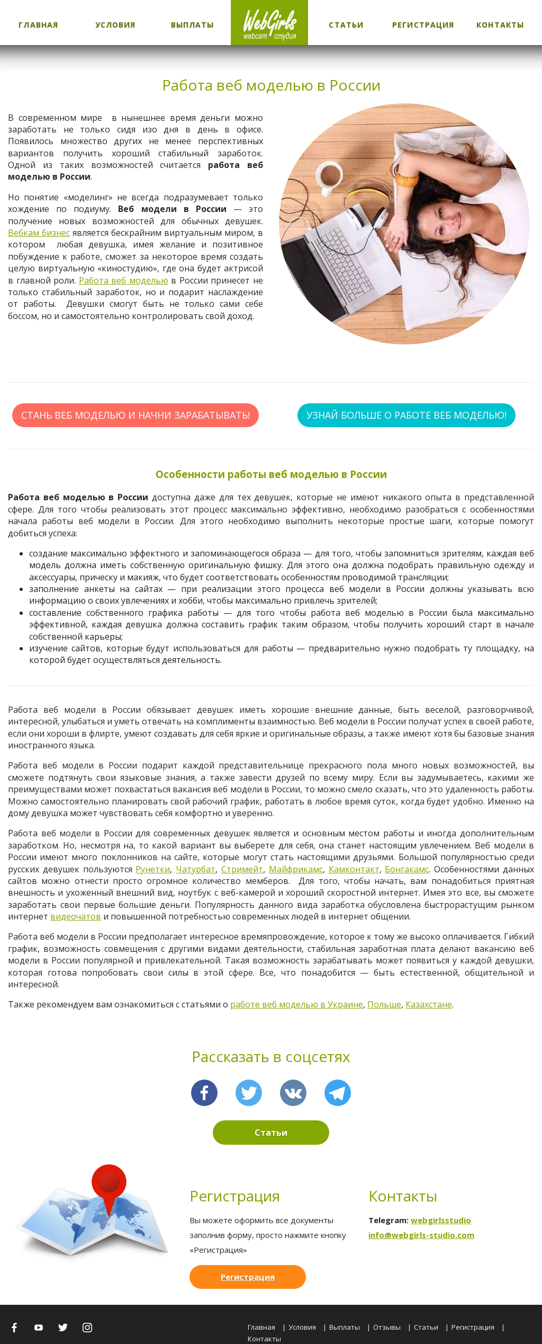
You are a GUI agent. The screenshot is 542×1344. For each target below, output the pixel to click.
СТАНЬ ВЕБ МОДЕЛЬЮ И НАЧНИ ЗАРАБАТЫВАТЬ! (135, 415)
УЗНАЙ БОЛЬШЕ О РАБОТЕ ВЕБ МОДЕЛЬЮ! (406, 415)
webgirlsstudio (441, 1220)
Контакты (500, 25)
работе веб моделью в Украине (296, 1004)
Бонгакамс (407, 869)
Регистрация (423, 25)
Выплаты (192, 25)
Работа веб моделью (123, 280)
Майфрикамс (296, 869)
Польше (384, 1004)
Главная (38, 25)
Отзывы (387, 1327)
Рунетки (153, 869)
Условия (115, 25)
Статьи (346, 25)
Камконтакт (354, 869)
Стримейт (242, 869)
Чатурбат (195, 869)
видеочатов (75, 916)
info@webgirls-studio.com (421, 1235)
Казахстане (428, 1004)
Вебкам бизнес (39, 232)
